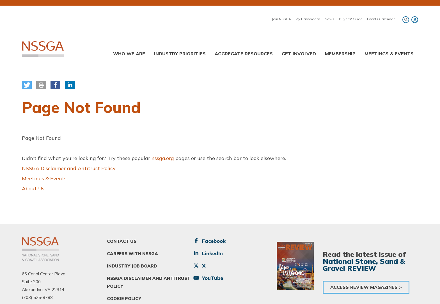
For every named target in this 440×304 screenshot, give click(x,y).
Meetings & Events (44, 178)
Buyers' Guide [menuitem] (351, 19)
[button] (27, 85)
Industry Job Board (132, 266)
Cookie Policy (124, 298)
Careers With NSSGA (132, 253)
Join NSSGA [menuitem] (281, 19)
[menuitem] (414, 19)
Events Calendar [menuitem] (381, 19)
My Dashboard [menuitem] (307, 19)
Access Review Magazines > (366, 287)
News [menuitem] (329, 19)
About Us (33, 188)
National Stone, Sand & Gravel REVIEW (364, 265)
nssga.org (163, 158)
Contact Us (121, 241)
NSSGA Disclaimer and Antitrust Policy (69, 168)
